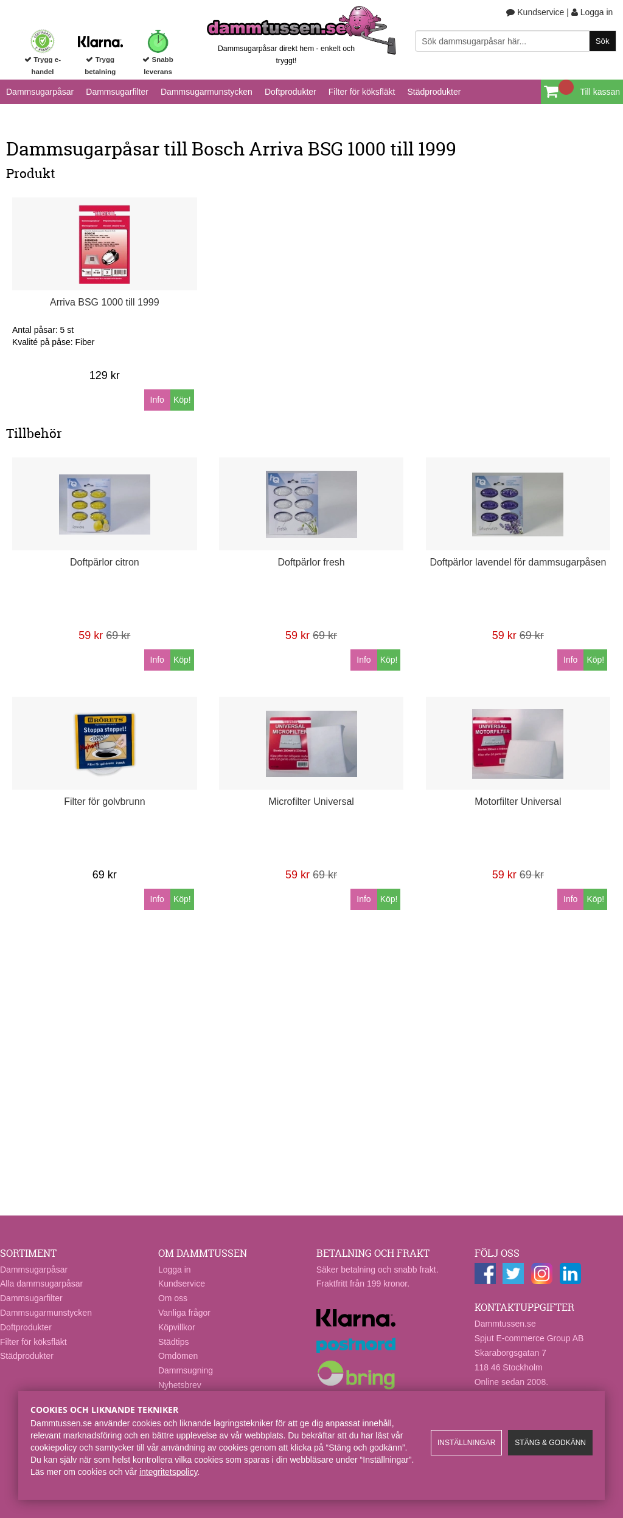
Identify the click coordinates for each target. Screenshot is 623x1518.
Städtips (173, 1342)
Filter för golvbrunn (104, 801)
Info (157, 400)
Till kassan (600, 92)
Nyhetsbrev (179, 1385)
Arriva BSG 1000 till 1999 (104, 302)
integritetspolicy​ (168, 1472)
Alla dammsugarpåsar (41, 1283)
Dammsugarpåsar (40, 92)
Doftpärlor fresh (310, 562)
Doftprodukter (290, 92)
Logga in (592, 12)
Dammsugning (185, 1370)
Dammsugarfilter (117, 92)
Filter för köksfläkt (362, 92)
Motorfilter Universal (518, 801)
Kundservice (535, 12)
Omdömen (178, 1356)
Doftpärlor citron (104, 562)
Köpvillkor (176, 1327)
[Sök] (515, 41)
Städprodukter (434, 92)
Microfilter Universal (310, 801)
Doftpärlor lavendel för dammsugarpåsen (518, 562)
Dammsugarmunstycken (206, 92)
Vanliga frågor (184, 1313)
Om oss (172, 1298)
